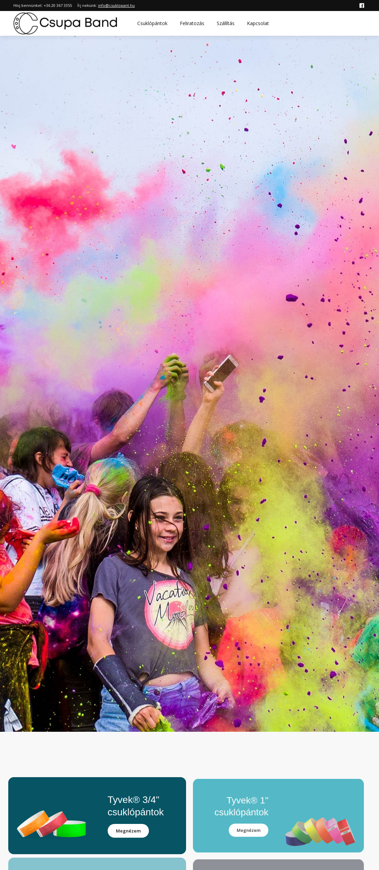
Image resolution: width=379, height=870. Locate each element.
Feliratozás (192, 23)
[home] (65, 23)
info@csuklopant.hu (116, 5)
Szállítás (226, 23)
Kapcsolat (258, 23)
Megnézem (128, 831)
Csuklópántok (152, 23)
